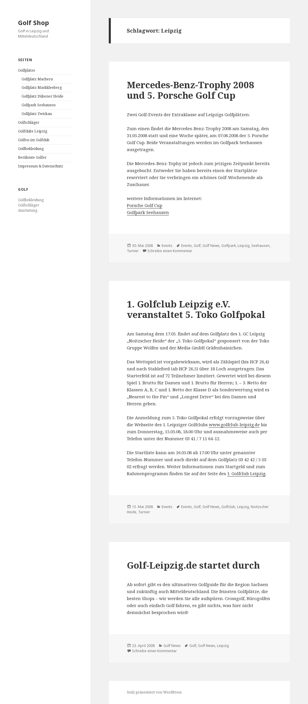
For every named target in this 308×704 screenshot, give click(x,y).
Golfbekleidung (31, 148)
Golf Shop (33, 22)
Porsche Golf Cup (144, 205)
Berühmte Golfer (32, 157)
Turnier (133, 250)
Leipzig (244, 245)
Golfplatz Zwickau (37, 113)
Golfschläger (28, 122)
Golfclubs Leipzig (32, 131)
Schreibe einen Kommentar (169, 250)
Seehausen (260, 245)
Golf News (211, 245)
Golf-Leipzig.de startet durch (193, 565)
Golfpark (228, 245)
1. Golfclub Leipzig (246, 473)
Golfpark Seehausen (39, 104)
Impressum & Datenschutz (40, 166)
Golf (197, 245)
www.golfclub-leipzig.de (234, 424)
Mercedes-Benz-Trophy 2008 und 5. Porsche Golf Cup (190, 90)
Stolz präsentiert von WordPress (154, 692)
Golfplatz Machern (37, 79)
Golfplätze (26, 70)
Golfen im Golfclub (33, 139)
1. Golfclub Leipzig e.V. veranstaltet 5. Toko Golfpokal (196, 309)
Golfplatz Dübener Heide (42, 96)
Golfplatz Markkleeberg (42, 87)
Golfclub (228, 506)
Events (167, 245)
